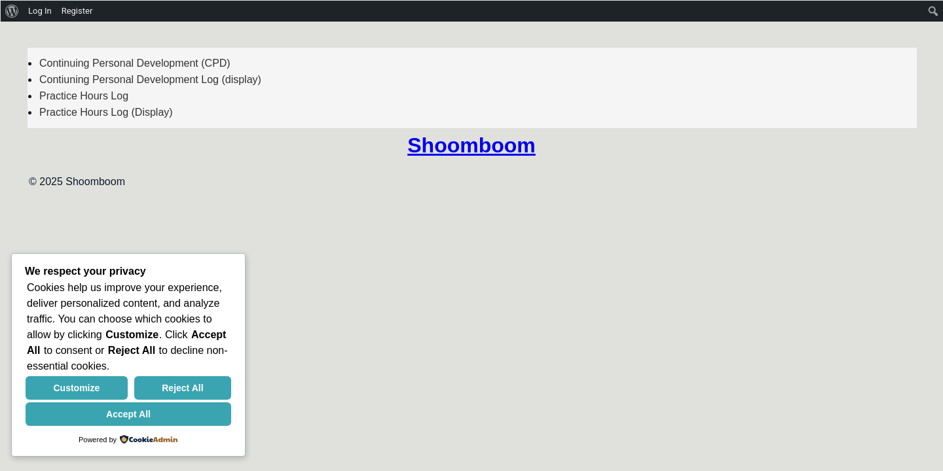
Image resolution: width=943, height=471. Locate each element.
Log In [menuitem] (40, 11)
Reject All (182, 388)
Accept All (128, 414)
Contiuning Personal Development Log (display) (150, 79)
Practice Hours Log (83, 95)
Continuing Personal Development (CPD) (135, 63)
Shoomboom (471, 145)
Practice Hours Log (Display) (106, 112)
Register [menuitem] (77, 11)
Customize (76, 388)
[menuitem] (12, 11)
